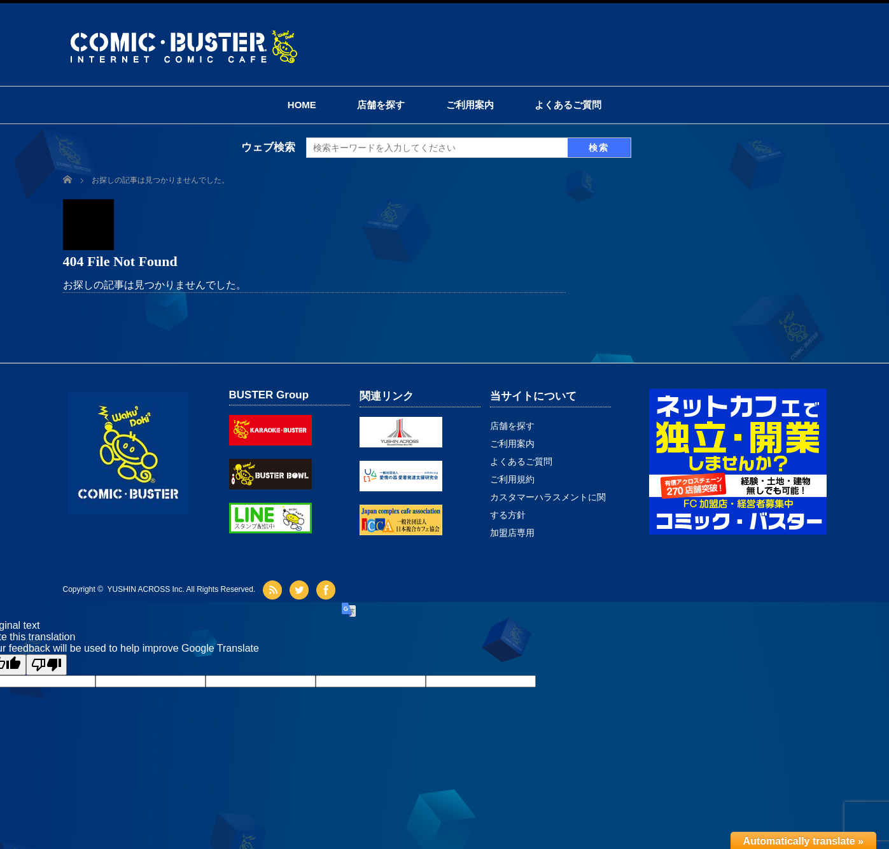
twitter (301, 590)
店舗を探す (381, 104)
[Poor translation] (46, 664)
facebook (327, 590)
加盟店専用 (512, 533)
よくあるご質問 (568, 104)
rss (274, 590)
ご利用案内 (470, 104)
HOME (302, 104)
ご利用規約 (512, 479)
